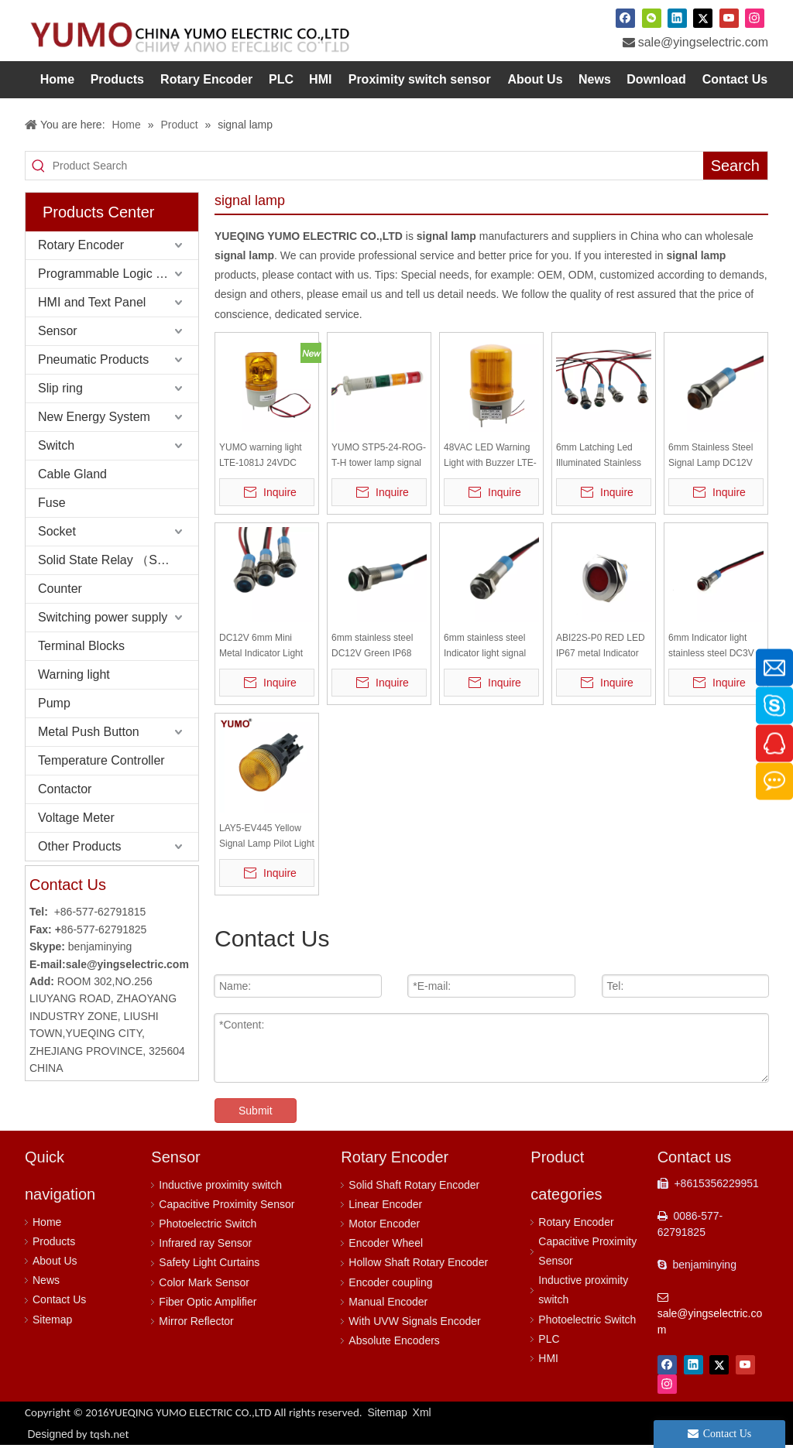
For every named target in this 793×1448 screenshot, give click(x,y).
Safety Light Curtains (209, 1262)
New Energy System (94, 416)
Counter (60, 588)
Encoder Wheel (385, 1243)
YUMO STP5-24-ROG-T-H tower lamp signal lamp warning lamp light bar (378, 456)
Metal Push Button (88, 731)
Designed (78, 1434)
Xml (422, 1412)
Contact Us (59, 1299)
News (46, 1280)
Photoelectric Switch (207, 1223)
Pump (54, 703)
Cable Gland (72, 474)
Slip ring (60, 388)
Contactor (64, 789)
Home (47, 1222)
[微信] (651, 18)
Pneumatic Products (93, 359)
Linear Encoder (385, 1204)
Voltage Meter (76, 817)
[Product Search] (378, 166)
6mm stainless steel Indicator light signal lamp (485, 646)
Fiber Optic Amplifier (207, 1302)
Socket (57, 531)
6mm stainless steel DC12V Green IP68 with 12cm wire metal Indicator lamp (374, 646)
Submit (256, 1110)
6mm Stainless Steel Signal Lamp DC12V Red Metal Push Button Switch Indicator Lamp (716, 456)
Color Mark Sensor (204, 1282)
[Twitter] (702, 18)
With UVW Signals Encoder (414, 1321)
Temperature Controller (101, 760)
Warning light (74, 674)
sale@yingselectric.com (703, 42)
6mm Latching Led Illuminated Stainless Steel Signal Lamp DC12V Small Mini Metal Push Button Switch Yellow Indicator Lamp (603, 456)
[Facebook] (625, 18)
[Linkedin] (677, 18)
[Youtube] (729, 18)
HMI (548, 1358)
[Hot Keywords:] (735, 166)
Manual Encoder (387, 1302)
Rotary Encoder (81, 245)
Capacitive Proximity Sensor (226, 1204)
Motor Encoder (384, 1223)
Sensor (57, 330)
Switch (56, 445)
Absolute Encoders (394, 1340)
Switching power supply (102, 617)
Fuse (52, 502)
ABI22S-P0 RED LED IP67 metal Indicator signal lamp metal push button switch (603, 646)
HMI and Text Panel (92, 302)
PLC (548, 1339)
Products (54, 1241)
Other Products (80, 846)
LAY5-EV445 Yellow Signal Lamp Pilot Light (266, 836)
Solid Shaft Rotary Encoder (413, 1185)
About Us (55, 1261)
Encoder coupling (390, 1282)
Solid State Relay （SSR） (112, 560)
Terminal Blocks (81, 645)
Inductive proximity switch (220, 1185)
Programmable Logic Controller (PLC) (118, 273)
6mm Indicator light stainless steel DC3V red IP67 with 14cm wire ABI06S (711, 646)
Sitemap (52, 1319)
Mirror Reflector (196, 1321)
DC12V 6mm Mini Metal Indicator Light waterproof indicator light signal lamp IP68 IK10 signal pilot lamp (263, 646)
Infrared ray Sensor (205, 1243)
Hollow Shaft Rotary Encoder (418, 1262)
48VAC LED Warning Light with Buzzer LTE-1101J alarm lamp (490, 456)
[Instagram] (754, 18)
